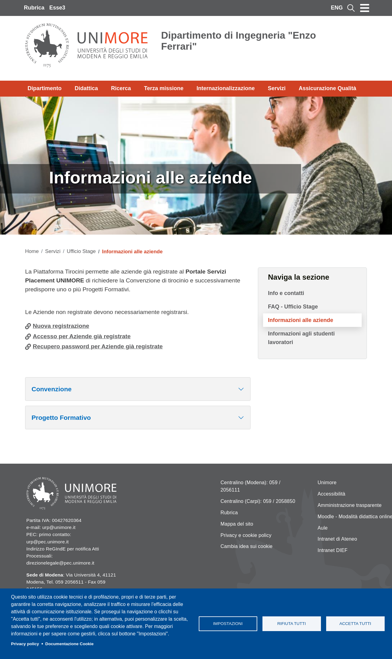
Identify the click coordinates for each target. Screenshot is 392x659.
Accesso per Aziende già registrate (81, 336)
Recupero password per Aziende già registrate (98, 346)
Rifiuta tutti (291, 623)
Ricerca (121, 88)
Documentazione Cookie (69, 644)
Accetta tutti (355, 623)
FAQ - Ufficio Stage (293, 307)
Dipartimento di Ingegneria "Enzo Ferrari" (238, 41)
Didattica (86, 88)
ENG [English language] (337, 8)
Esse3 (57, 8)
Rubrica (34, 8)
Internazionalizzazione (226, 88)
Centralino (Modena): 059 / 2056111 (251, 486)
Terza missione (163, 88)
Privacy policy (25, 644)
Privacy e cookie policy (246, 535)
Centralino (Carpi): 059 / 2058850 (258, 501)
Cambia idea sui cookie (247, 546)
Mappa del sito (237, 524)
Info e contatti (286, 293)
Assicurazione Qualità (327, 88)
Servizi (276, 88)
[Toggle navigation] (365, 8)
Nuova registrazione (61, 326)
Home (32, 251)
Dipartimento (45, 88)
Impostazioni (228, 623)
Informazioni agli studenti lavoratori (301, 338)
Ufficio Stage (81, 251)
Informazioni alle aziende (300, 320)
